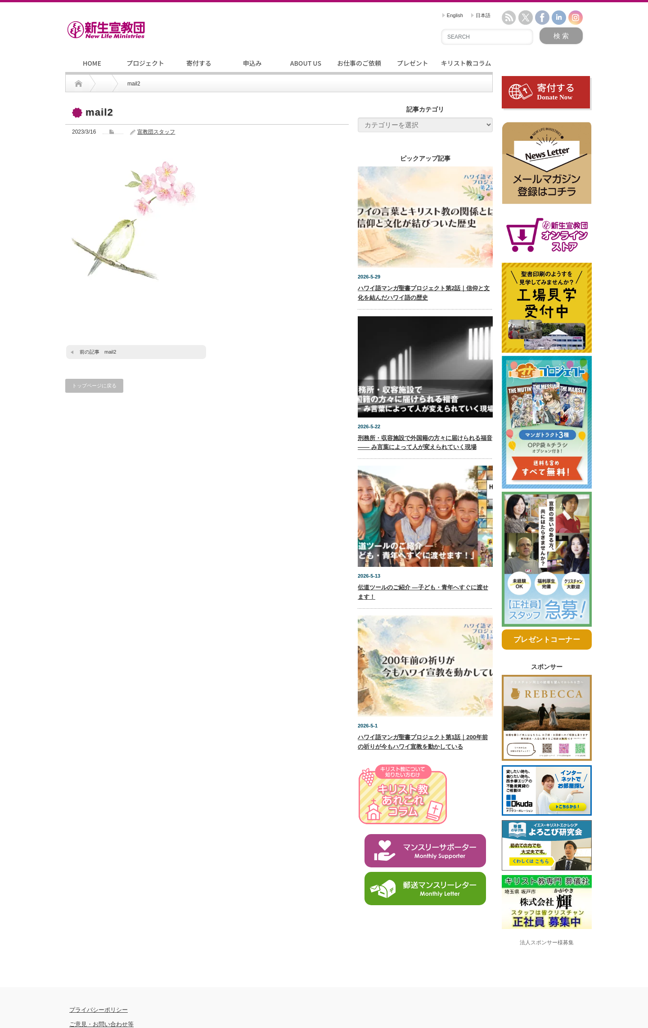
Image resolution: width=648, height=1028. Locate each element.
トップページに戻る (94, 385)
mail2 (110, 352)
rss (509, 17)
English (452, 15)
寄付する (199, 62)
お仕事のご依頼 (359, 62)
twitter (525, 17)
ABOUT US (305, 62)
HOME (92, 62)
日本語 (480, 15)
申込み (252, 62)
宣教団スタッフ (156, 132)
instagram (575, 17)
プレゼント (412, 62)
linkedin (559, 17)
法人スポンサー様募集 (547, 966)
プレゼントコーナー (546, 664)
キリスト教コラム (466, 62)
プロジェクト (145, 62)
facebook (542, 17)
